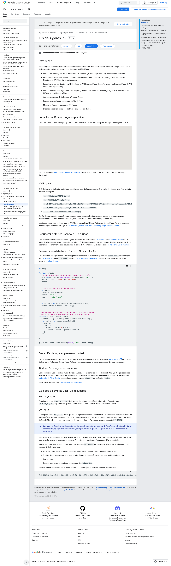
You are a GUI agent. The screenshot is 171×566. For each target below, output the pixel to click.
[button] (14, 122)
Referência (15, 14)
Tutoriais (35, 540)
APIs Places (74, 226)
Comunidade (87, 3)
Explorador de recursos (40, 537)
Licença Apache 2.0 (67, 490)
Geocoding (97, 226)
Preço (51, 3)
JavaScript (91, 46)
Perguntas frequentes (39, 533)
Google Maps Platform (65, 33)
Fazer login (164, 2)
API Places (101, 240)
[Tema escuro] (127, 266)
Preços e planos (130, 533)
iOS (78, 46)
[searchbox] (15, 21)
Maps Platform (19, 2)
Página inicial (43, 33)
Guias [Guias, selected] (5, 14)
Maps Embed (107, 226)
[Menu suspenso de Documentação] (71, 2)
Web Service (107, 46)
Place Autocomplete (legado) (88, 258)
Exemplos (26, 14)
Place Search (47, 258)
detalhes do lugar (52, 261)
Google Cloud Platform (94, 552)
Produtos (41, 3)
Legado (48, 14)
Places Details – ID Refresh (71, 382)
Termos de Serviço (131, 544)
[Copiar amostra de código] (130, 266)
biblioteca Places (116, 240)
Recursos (37, 14)
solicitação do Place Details (49, 378)
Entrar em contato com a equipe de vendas (150, 9)
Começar (123, 9)
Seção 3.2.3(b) (114, 359)
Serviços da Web (84, 544)
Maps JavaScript (85, 226)
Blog (77, 3)
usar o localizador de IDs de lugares (68, 172)
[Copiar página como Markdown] (70, 38)
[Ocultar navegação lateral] (26, 562)
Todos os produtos (112, 552)
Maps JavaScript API (21, 9)
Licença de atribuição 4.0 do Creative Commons (110, 488)
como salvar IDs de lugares (118, 245)
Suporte (127, 540)
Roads (116, 226)
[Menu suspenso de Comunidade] (95, 2)
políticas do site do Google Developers (106, 490)
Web (5, 9)
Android (66, 46)
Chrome (69, 552)
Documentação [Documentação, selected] (63, 3)
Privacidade (51, 561)
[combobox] (129, 3)
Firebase (79, 552)
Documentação (80, 33)
